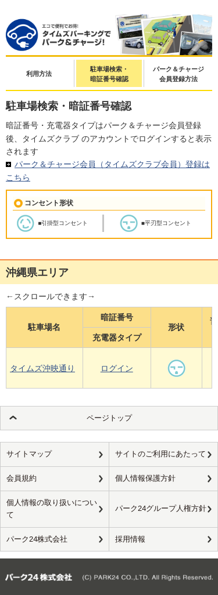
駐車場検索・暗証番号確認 (109, 74)
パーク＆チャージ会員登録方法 (178, 74)
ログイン (117, 368)
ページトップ (109, 417)
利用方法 (39, 73)
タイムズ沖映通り (42, 368)
